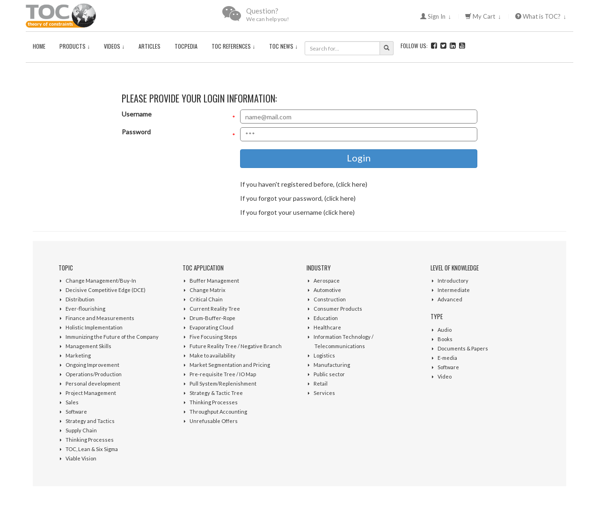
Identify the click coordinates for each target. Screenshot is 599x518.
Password (136, 132)
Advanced (450, 299)
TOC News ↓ (283, 46)
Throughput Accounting (218, 412)
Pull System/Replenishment (223, 383)
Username (137, 114)
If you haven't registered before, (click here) (303, 184)
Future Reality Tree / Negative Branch (236, 346)
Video (445, 376)
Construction (330, 299)
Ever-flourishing (85, 309)
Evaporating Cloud (212, 327)
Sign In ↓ (436, 16)
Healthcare (327, 327)
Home (39, 46)
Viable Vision (81, 458)
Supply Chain (81, 430)
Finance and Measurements (100, 318)
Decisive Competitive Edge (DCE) (106, 290)
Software (76, 412)
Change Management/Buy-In (101, 280)
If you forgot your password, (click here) (298, 198)
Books (445, 339)
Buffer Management (214, 280)
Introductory (453, 280)
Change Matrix (208, 290)
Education (326, 318)
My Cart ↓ (483, 16)
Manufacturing (332, 365)
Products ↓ (74, 46)
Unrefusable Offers (214, 421)
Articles (150, 46)
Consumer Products (338, 309)
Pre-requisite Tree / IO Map (223, 374)
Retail (321, 383)
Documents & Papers (463, 348)
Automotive (327, 290)
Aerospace (327, 280)
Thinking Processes (90, 440)
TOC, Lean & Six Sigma (92, 449)
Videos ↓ (114, 46)
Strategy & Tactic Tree (216, 393)
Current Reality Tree (215, 309)
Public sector (329, 374)
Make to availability (212, 355)
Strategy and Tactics (90, 421)
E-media (447, 358)
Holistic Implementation (94, 327)
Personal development (93, 383)
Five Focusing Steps (213, 337)
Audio (445, 330)
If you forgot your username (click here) (297, 212)
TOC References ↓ (233, 46)
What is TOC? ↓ (541, 16)
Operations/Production (94, 374)
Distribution (80, 299)
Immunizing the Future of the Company (112, 337)
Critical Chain (206, 299)
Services (324, 393)
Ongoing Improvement (92, 365)
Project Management (91, 393)
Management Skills (88, 346)
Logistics (324, 355)
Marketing (78, 355)
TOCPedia (186, 46)
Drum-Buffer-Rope (212, 318)
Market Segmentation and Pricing (230, 365)
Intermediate (454, 290)
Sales (72, 402)
